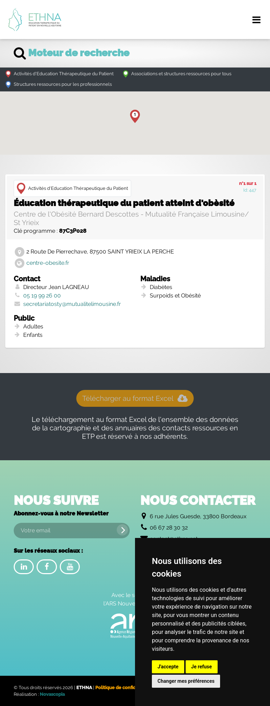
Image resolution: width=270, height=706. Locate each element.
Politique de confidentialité (124, 687)
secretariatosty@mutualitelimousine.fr (72, 304)
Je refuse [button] (201, 666)
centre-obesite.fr (47, 262)
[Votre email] (72, 530)
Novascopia (52, 694)
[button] (135, 116)
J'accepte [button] (168, 666)
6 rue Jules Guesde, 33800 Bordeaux (198, 516)
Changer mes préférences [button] (186, 681)
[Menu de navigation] (256, 20)
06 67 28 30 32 (169, 527)
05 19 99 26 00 (42, 295)
